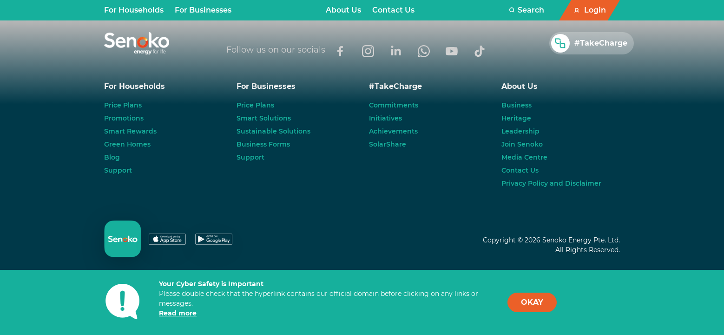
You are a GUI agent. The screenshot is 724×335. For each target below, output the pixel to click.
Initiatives (385, 118)
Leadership (520, 131)
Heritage (516, 118)
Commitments (393, 105)
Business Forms (263, 144)
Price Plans (123, 105)
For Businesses (203, 10)
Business (516, 105)
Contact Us (393, 10)
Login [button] (595, 10)
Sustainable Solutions (273, 131)
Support (118, 170)
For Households (134, 10)
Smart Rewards (130, 131)
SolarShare (387, 144)
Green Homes (127, 144)
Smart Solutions (264, 118)
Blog (112, 157)
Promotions (124, 118)
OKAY (532, 302)
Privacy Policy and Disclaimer (551, 183)
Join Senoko (522, 144)
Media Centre (524, 157)
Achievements (393, 131)
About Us (343, 10)
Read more (178, 313)
